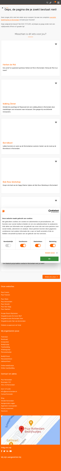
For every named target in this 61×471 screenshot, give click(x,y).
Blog (2, 398)
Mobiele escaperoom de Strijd (11, 325)
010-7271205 (6, 389)
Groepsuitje (5, 342)
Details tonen (50, 253)
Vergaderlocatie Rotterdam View (12, 318)
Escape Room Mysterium (9, 313)
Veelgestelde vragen (8, 403)
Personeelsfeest (6, 359)
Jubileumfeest (6, 361)
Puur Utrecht (5, 304)
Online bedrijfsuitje (7, 365)
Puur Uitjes (4, 299)
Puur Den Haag (6, 307)
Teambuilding (5, 347)
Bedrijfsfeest (5, 356)
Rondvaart (4, 339)
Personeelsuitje (6, 352)
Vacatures (4, 411)
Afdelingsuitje (5, 350)
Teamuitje (4, 337)
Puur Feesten (5, 295)
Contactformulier (7, 394)
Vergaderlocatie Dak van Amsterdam (13, 321)
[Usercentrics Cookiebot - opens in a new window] (50, 211)
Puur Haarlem (5, 309)
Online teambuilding (7, 368)
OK (49, 259)
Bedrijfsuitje (5, 344)
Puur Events (5, 292)
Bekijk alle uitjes (51, 277)
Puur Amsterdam (6, 302)
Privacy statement (7, 408)
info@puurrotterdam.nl (9, 391)
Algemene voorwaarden (9, 406)
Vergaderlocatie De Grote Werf (11, 316)
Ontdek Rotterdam (7, 401)
